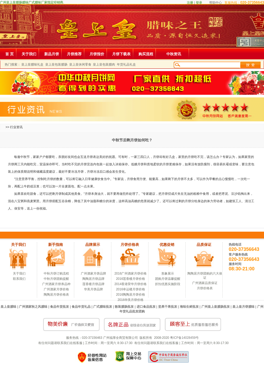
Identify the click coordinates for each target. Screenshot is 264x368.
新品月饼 (51, 54)
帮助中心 (215, 2)
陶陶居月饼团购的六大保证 (204, 276)
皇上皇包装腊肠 (56, 64)
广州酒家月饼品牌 (93, 273)
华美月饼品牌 (93, 289)
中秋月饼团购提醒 (56, 279)
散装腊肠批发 (124, 307)
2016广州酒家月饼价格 (130, 273)
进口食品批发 (146, 307)
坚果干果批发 (167, 307)
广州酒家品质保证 (204, 283)
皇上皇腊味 (8, 307)
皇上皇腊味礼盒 (32, 64)
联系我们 (19, 279)
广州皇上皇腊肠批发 (215, 307)
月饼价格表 (205, 288)
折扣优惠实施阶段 (167, 284)
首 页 (9, 54)
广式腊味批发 (102, 307)
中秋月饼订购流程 (56, 273)
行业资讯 (16, 127)
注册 (190, 2)
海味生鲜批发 (189, 307)
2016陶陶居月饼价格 (130, 294)
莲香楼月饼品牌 (93, 284)
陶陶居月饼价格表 (56, 294)
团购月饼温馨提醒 (167, 279)
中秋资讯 (173, 54)
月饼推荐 (74, 54)
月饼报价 (96, 54)
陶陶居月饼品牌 (93, 279)
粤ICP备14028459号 (184, 338)
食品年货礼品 (81, 307)
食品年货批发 (59, 307)
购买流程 (145, 54)
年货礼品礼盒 (126, 64)
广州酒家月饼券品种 (56, 284)
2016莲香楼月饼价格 (130, 279)
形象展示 (167, 273)
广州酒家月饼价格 (56, 289)
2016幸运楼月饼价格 (130, 289)
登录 (199, 2)
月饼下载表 (121, 54)
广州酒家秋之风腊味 (33, 307)
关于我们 (29, 54)
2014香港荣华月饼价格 (130, 284)
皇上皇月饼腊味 (243, 307)
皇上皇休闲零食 (80, 64)
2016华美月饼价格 (131, 300)
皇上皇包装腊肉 (104, 64)
